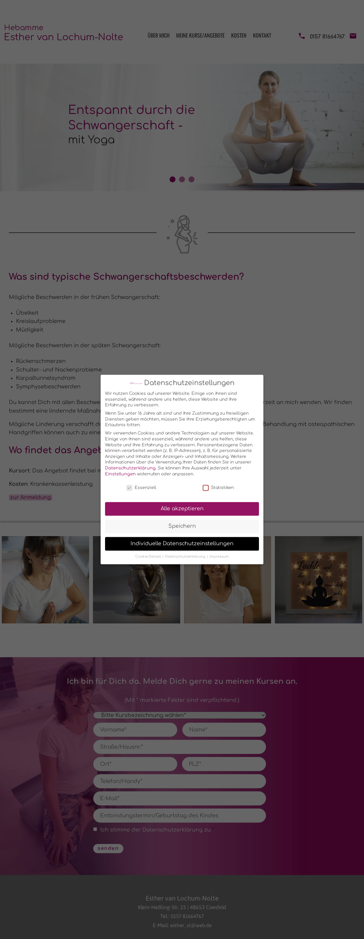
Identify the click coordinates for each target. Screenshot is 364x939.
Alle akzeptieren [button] (182, 505)
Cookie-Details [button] (152, 552)
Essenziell (141, 484)
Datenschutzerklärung (129, 464)
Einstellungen (119, 470)
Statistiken (218, 484)
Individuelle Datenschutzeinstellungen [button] (182, 540)
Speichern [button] (182, 522)
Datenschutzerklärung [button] (185, 552)
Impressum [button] (216, 552)
